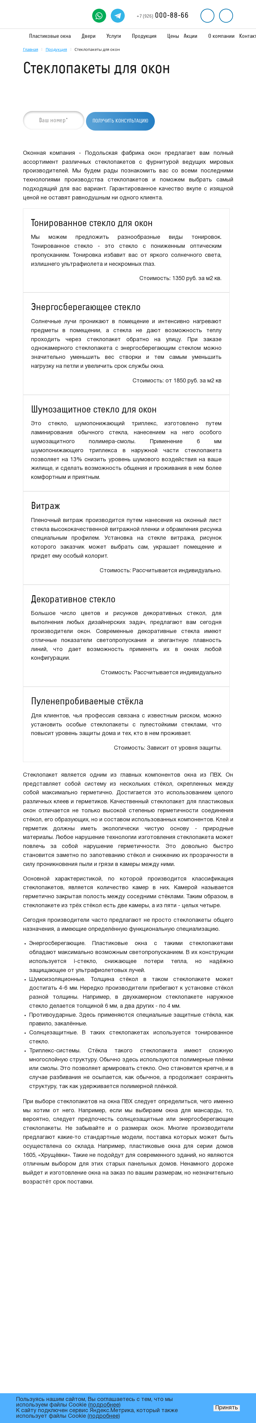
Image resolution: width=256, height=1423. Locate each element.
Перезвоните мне (207, 16)
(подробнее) (104, 1405)
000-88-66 (163, 15)
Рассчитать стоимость (226, 16)
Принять (226, 1408)
